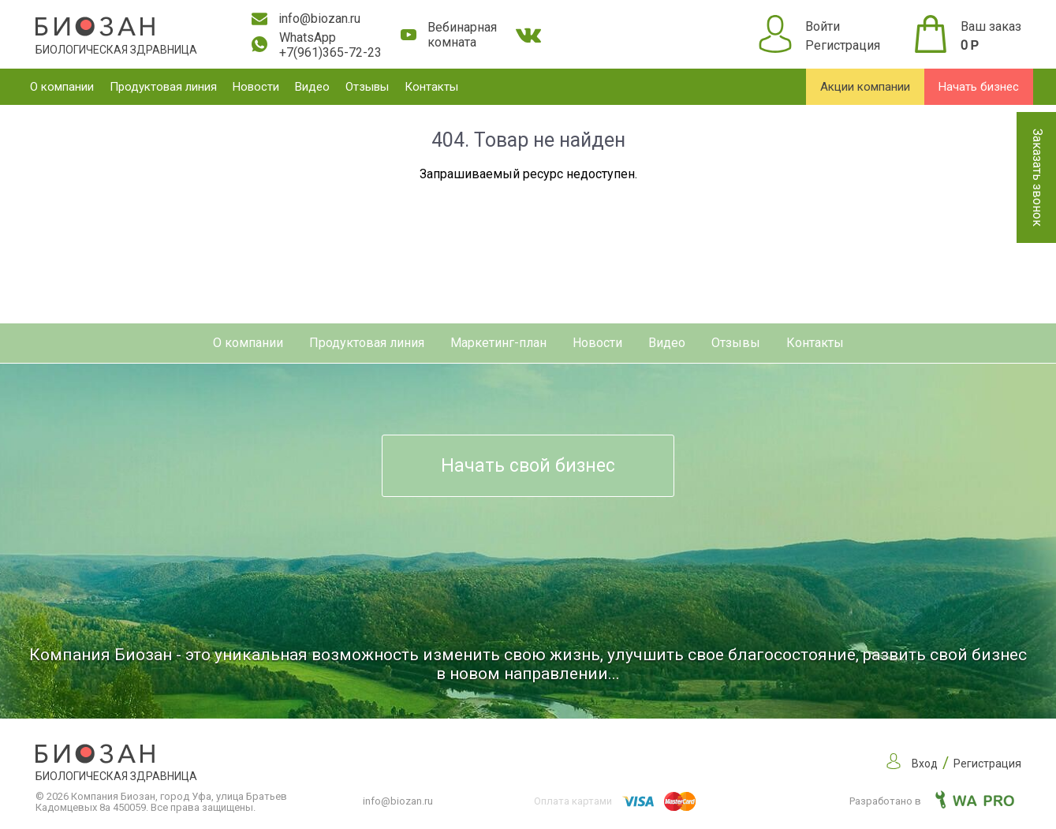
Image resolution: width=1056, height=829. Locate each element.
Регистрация (842, 45)
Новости (256, 87)
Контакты (431, 87)
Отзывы (367, 87)
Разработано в (931, 801)
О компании (62, 87)
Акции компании (865, 87)
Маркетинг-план (498, 342)
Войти (822, 26)
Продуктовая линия (163, 87)
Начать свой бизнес (528, 465)
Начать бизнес (978, 87)
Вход (925, 763)
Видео (312, 87)
